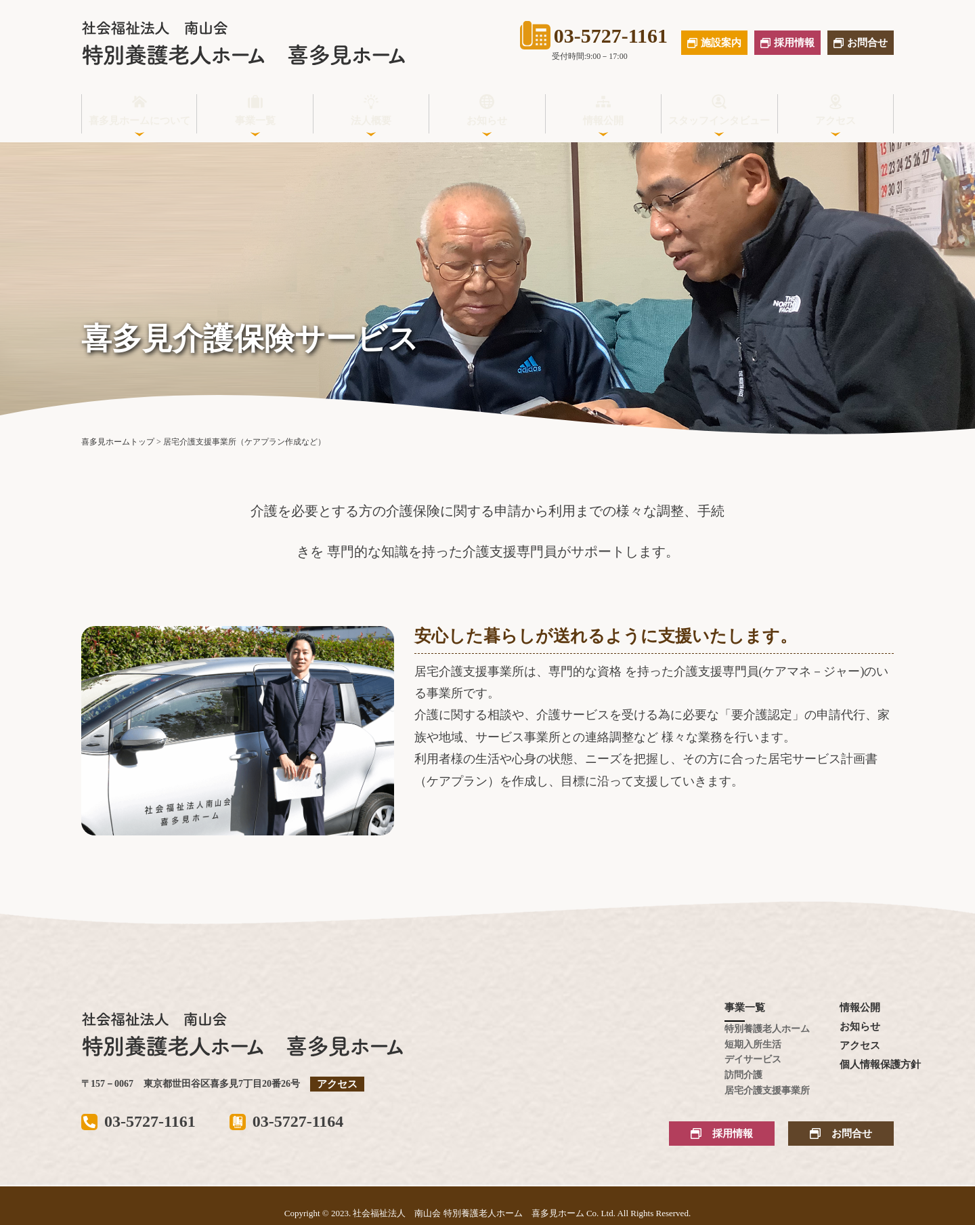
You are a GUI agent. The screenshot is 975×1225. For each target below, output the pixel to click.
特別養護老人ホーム (751, 1029)
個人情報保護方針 (867, 1064)
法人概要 (371, 120)
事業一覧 (255, 120)
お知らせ (487, 120)
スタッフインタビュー (719, 120)
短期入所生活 (751, 1044)
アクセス (835, 120)
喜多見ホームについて (139, 120)
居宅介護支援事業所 (751, 1090)
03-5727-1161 (594, 35)
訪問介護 (743, 1075)
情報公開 (603, 120)
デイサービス (751, 1059)
